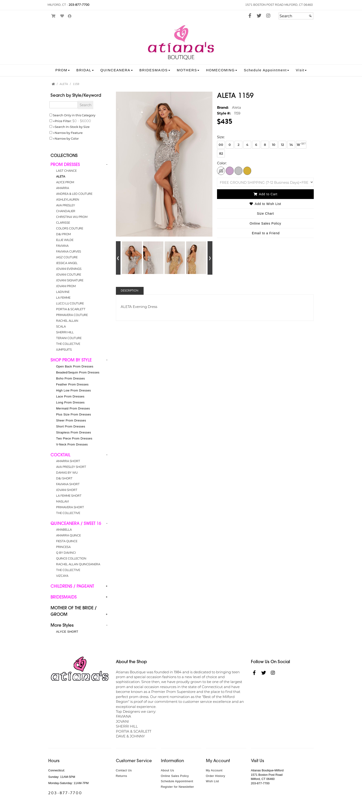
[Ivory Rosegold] (221, 170)
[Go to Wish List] (62, 16)
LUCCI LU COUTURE (70, 303)
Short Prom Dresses (70, 426)
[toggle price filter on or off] (50, 120)
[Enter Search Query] (63, 104)
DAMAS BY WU (67, 473)
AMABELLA (64, 530)
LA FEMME (63, 298)
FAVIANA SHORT (68, 484)
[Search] (296, 15)
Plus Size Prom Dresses (73, 414)
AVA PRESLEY (65, 205)
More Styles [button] (62, 625)
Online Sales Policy (175, 776)
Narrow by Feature (69, 133)
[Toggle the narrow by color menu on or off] (50, 138)
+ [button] (106, 586)
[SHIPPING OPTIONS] (265, 182)
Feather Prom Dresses (72, 384)
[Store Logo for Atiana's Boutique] (181, 42)
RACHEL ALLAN (67, 321)
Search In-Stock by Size (72, 127)
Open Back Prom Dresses (74, 366)
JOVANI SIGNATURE (69, 280)
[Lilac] (230, 170)
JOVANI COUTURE (68, 275)
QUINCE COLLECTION (71, 558)
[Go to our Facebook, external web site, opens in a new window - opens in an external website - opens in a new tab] (249, 15)
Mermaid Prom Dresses (73, 408)
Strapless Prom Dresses (73, 432)
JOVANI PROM (66, 286)
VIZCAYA (62, 576)
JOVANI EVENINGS (68, 269)
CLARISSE (63, 223)
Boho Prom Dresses (70, 378)
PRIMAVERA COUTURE (72, 315)
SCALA (61, 327)
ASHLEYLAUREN (67, 200)
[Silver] (238, 170)
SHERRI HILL (65, 332)
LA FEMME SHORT (68, 496)
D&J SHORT (64, 478)
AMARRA (62, 188)
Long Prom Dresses (70, 402)
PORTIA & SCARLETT (70, 309)
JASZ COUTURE (67, 257)
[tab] (79, 257)
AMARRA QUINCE (68, 535)
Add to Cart (265, 194)
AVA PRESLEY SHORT (71, 467)
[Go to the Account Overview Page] (69, 16)
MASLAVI (62, 501)
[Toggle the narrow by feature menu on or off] (50, 132)
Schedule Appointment (177, 781)
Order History (215, 776)
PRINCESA (63, 547)
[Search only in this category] (50, 115)
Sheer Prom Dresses (71, 420)
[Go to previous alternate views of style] (118, 258)
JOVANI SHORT (66, 490)
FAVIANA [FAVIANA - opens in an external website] (123, 716)
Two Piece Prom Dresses (74, 438)
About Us (167, 770)
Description (129, 291)
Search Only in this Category (74, 115)
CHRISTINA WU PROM (71, 217)
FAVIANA (62, 246)
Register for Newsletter (177, 786)
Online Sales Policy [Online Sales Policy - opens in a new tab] (265, 223)
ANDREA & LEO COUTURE (74, 194)
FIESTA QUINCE (66, 541)
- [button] (106, 164)
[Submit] (310, 15)
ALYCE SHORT (67, 631)
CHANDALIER (65, 211)
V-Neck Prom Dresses (72, 444)
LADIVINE (62, 292)
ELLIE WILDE (64, 240)
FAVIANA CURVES (68, 252)
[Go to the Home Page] (53, 84)
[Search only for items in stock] (50, 126)
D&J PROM (63, 234)
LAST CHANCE (66, 171)
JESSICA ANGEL (67, 263)
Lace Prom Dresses (70, 396)
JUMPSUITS (64, 350)
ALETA (60, 176)
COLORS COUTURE (69, 228)
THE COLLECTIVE (68, 344)
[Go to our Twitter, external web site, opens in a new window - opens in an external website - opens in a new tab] (259, 15)
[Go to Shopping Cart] (53, 16)
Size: (221, 137)
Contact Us (124, 770)
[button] (62, 70)
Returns (121, 776)
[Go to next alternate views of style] (210, 258)
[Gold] (247, 170)
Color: (222, 163)
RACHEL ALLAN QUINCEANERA (78, 564)
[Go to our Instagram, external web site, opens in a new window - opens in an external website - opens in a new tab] (268, 15)
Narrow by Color (67, 138)
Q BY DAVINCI (66, 553)
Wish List (212, 781)
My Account (214, 770)
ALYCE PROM (65, 182)
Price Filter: (63, 121)
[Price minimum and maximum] (81, 121)
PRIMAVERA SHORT (70, 507)
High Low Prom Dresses (73, 390)
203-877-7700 (79, 5)
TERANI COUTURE (68, 338)
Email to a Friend (266, 233)
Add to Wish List (265, 204)
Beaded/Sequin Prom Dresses (78, 372)
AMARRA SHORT (68, 461)
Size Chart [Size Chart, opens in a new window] (265, 213)
